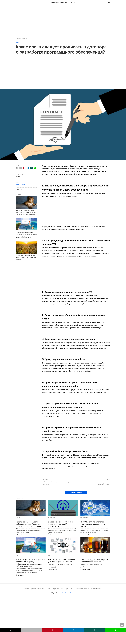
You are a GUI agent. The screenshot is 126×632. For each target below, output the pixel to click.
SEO (49, 555)
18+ (81, 555)
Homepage (18, 38)
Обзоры (23, 185)
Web (17, 185)
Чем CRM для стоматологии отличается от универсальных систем (92, 524)
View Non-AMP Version (68, 593)
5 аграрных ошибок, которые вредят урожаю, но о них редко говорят (26, 257)
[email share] (20, 168)
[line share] (35, 168)
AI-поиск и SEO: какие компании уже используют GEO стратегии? (61, 560)
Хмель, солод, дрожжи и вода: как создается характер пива (94, 560)
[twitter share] (17, 168)
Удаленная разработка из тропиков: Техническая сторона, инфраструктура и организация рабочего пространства (26, 235)
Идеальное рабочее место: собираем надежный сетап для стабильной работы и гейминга (26, 212)
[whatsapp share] (31, 168)
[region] (63, 20)
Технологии (52, 517)
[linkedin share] (28, 168)
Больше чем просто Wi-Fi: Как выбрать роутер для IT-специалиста (60, 524)
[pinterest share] (24, 168)
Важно (25, 38)
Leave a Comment (76, 493)
